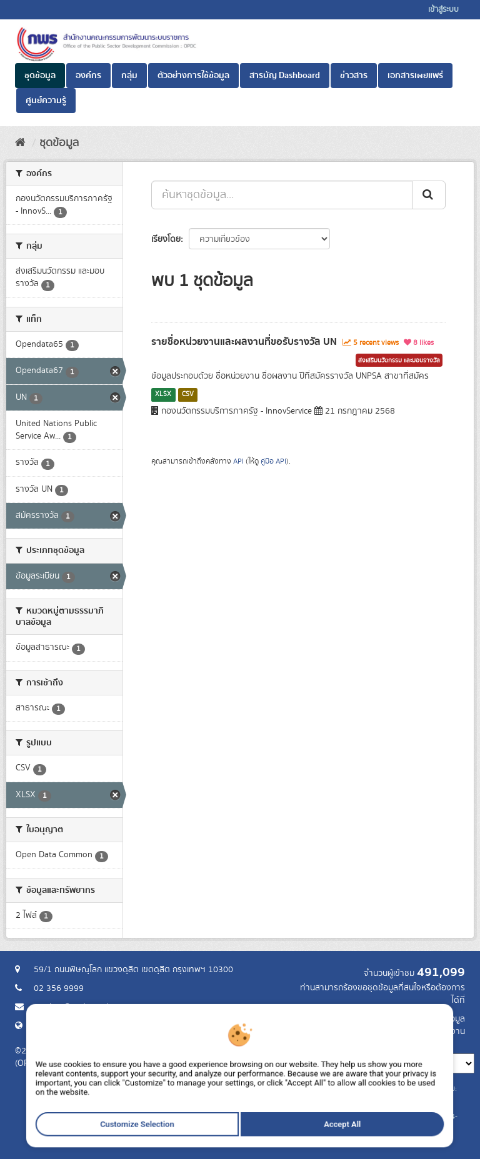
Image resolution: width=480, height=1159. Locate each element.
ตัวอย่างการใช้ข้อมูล (193, 75)
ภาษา (289, 1044)
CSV (188, 394)
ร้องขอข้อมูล (443, 1019)
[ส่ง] (429, 195)
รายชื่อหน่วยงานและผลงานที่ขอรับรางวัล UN (244, 342)
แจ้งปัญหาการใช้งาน (429, 1031)
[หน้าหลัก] (20, 143)
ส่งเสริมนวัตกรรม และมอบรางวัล (399, 360)
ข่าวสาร (354, 75)
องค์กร (88, 75)
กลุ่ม (129, 75)
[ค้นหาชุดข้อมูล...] (281, 195)
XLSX (163, 394)
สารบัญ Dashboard (284, 75)
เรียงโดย (166, 239)
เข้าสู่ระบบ (443, 10)
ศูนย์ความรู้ (46, 100)
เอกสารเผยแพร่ (415, 75)
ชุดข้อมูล (40, 75)
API (238, 461)
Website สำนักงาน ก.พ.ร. (79, 1026)
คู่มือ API (273, 461)
